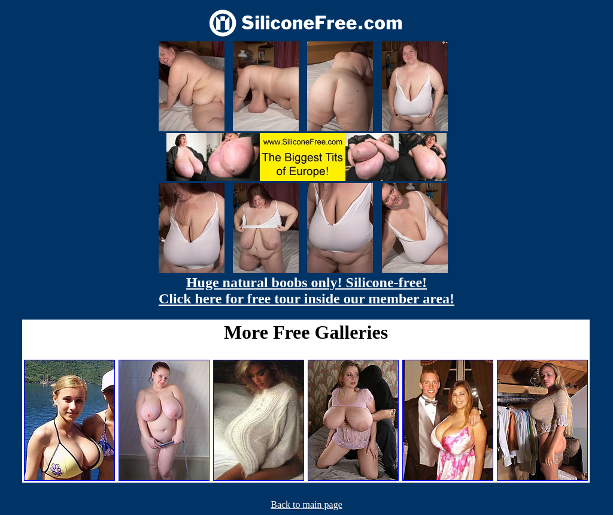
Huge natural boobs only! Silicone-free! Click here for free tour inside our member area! (306, 290)
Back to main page (306, 504)
